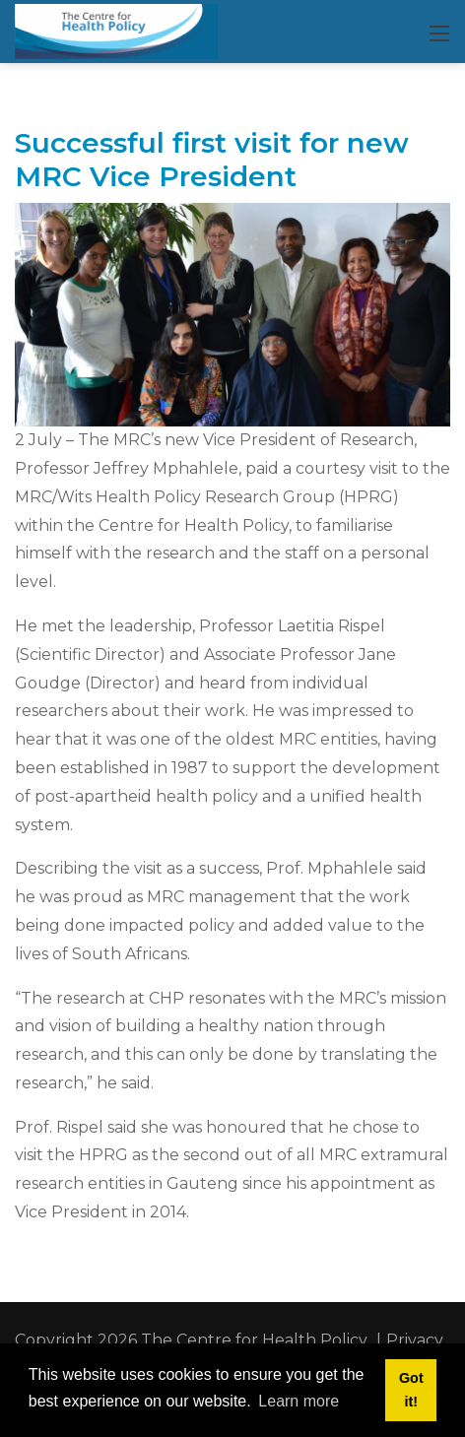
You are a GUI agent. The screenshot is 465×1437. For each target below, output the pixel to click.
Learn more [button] (298, 1401)
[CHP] (116, 30)
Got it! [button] (411, 1389)
